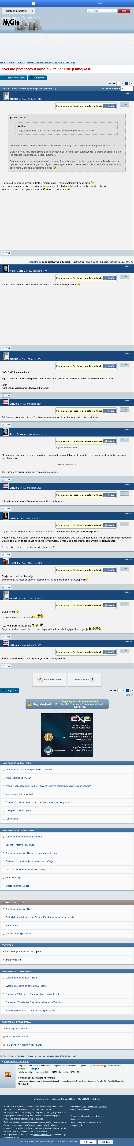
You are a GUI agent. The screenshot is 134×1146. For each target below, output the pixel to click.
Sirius (13, 403)
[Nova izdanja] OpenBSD (18, 777)
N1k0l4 (14, 562)
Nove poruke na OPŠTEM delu (18, 830)
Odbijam (106, 1142)
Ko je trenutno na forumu (16, 1061)
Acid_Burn (16, 270)
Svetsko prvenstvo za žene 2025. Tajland (26, 986)
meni (33, 3)
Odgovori (39, 77)
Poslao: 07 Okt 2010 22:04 (30, 404)
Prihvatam (88, 1142)
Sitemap (56, 1099)
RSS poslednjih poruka (16, 1036)
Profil (8, 253)
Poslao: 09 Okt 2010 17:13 (36, 434)
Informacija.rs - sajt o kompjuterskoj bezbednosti (29, 769)
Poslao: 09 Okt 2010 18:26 (30, 488)
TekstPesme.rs (83, 1110)
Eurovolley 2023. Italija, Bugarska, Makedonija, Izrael (32, 994)
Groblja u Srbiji (12, 877)
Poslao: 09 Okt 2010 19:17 (30, 518)
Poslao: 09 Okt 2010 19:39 (30, 645)
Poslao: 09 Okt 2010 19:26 (32, 598)
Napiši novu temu (15, 77)
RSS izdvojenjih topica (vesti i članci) (23, 1044)
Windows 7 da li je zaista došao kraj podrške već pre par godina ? (38, 802)
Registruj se (35, 262)
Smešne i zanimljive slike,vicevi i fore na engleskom (31, 853)
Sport (11, 62)
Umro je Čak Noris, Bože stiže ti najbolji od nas (29, 869)
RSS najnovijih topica (16, 1028)
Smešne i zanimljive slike (18, 886)
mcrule (14, 98)
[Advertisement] (67, 48)
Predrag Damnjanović (42, 1135)
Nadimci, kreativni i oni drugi (19, 845)
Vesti (84, 1106)
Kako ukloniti (11, 818)
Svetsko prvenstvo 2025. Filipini (21, 977)
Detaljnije (35, 1069)
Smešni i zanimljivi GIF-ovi (18, 933)
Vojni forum (92, 1106)
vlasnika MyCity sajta (38, 1131)
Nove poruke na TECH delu (16, 763)
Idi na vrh (129, 695)
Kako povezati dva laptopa (18, 810)
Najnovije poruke (41, 1099)
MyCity (3, 62)
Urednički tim (69, 1099)
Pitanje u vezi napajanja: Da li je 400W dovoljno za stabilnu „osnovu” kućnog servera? (48, 786)
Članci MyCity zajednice (89, 1099)
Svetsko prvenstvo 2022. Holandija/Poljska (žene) (30, 1010)
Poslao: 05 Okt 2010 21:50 (32, 99)
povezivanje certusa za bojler (20, 794)
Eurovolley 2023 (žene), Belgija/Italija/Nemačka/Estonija (33, 1002)
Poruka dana (11, 925)
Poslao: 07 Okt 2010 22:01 (32, 359)
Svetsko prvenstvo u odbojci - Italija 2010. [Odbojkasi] (51, 62)
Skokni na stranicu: (111, 89)
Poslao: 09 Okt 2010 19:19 (32, 563)
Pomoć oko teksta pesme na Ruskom (24, 836)
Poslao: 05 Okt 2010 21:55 (36, 271)
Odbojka (21, 62)
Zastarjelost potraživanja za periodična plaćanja (29, 861)
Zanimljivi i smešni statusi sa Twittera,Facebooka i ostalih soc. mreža (40, 917)
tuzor (13, 518)
